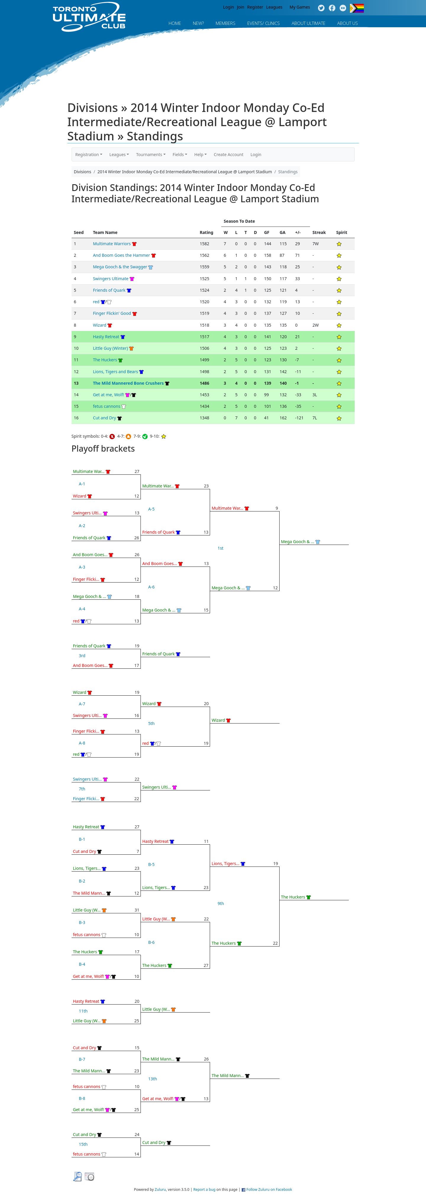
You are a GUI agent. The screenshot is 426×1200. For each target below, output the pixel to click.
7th (82, 789)
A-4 (82, 609)
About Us (347, 23)
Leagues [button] (117, 154)
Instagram (343, 8)
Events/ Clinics (263, 23)
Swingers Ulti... (87, 513)
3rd (82, 655)
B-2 (82, 881)
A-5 (151, 509)
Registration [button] (87, 154)
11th (83, 1011)
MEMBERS (225, 23)
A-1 (82, 484)
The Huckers (105, 359)
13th (152, 1079)
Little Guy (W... (87, 910)
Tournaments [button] (149, 154)
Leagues (274, 7)
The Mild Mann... (89, 893)
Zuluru (160, 1189)
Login (228, 7)
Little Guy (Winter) (110, 348)
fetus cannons (106, 406)
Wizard (99, 325)
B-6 (151, 942)
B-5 (151, 864)
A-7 (82, 704)
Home (175, 23)
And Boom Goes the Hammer (121, 255)
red (97, 301)
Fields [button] (178, 154)
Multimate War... (89, 471)
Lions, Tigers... (87, 868)
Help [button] (199, 154)
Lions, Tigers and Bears (115, 371)
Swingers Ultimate (110, 278)
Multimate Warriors (112, 243)
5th (151, 723)
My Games (300, 7)
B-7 (82, 1059)
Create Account (228, 154)
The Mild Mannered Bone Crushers (128, 383)
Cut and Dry (104, 418)
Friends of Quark (109, 290)
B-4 (82, 964)
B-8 (82, 1098)
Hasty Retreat (106, 336)
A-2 (82, 525)
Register (255, 7)
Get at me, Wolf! (108, 394)
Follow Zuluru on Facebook (269, 1189)
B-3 (82, 922)
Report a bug (204, 1189)
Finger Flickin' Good (112, 313)
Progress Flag (357, 8)
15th (83, 1144)
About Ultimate (308, 23)
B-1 (82, 839)
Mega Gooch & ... (89, 596)
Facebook (332, 8)
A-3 (82, 567)
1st (220, 548)
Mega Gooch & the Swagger (120, 266)
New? (198, 23)
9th (220, 903)
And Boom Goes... (90, 554)
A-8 (82, 743)
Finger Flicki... (86, 579)
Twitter (321, 8)
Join (240, 7)
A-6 (151, 587)
